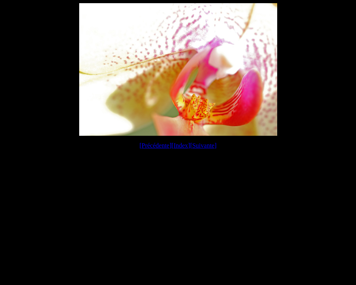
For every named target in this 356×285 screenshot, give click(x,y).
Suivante (203, 145)
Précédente (155, 145)
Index (180, 145)
